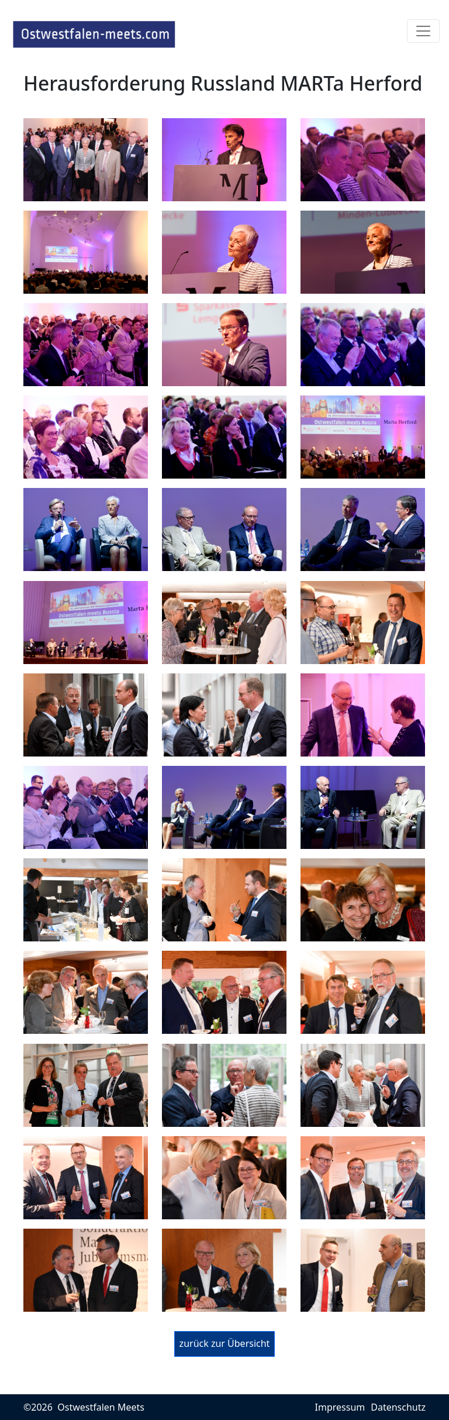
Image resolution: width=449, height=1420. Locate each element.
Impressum (340, 1407)
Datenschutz (398, 1407)
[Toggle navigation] (423, 31)
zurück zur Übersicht (224, 1343)
